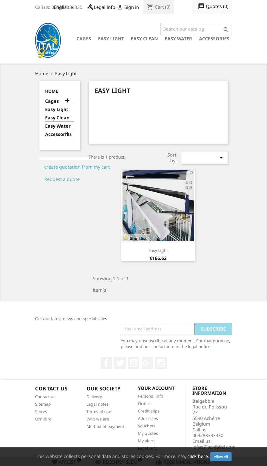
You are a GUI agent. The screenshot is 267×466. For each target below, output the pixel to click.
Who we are (98, 419)
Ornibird (43, 419)
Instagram (161, 363)
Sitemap (43, 404)
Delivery (94, 396)
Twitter (120, 363)
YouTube (133, 363)
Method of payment (105, 426)
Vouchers (147, 426)
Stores (41, 411)
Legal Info (101, 7)
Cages (84, 38)
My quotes (148, 433)
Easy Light (111, 38)
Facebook (106, 363)
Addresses (148, 418)
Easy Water (178, 38)
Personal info (150, 396)
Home (51, 91)
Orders (144, 403)
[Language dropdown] (65, 7)
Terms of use (99, 411)
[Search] (196, 29)
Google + (147, 363)
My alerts (147, 440)
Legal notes (98, 404)
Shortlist (138, 238)
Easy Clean (144, 38)
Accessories (214, 38)
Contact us (45, 396)
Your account (156, 388)
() (213, 6)
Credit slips (149, 411)
